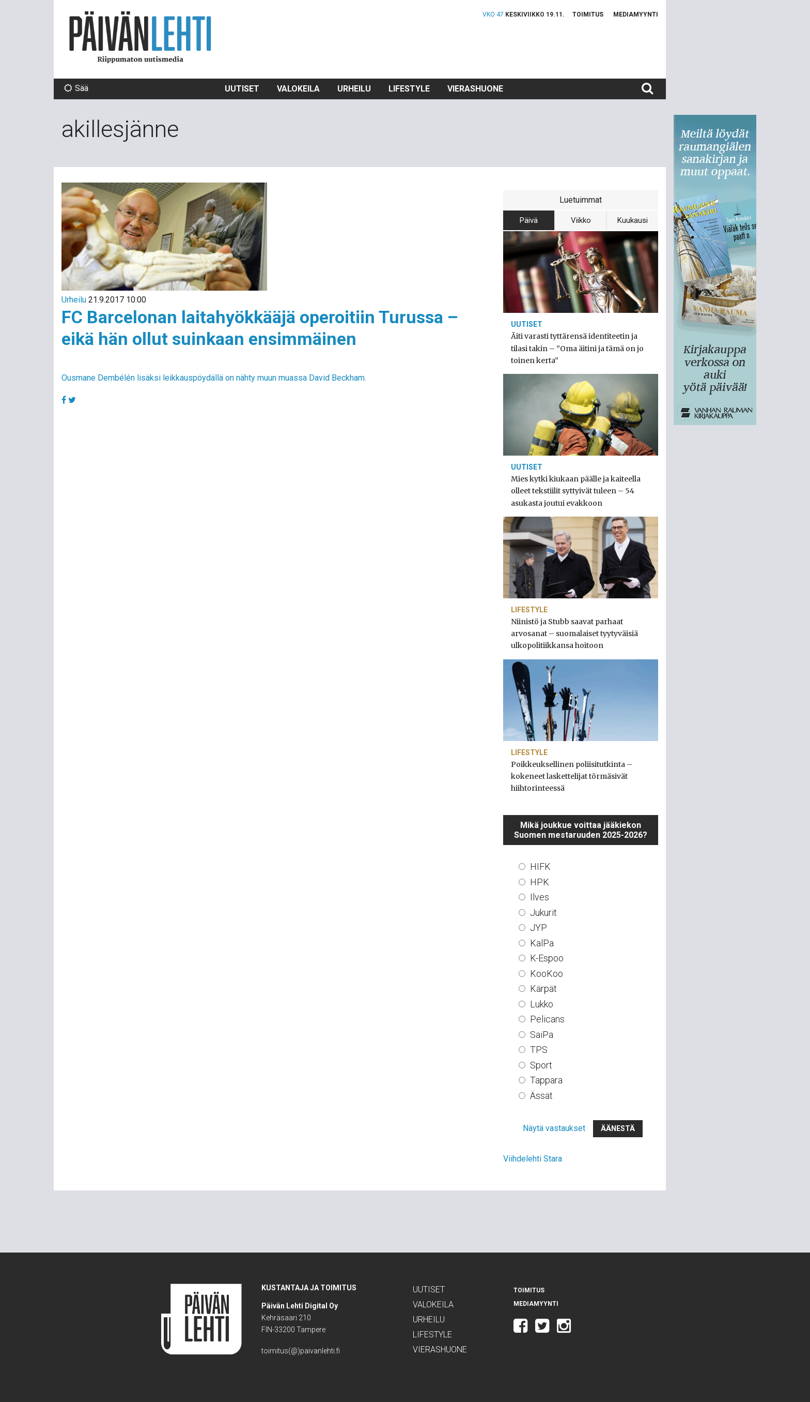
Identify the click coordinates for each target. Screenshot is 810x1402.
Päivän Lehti (140, 37)
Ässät (541, 1095)
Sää (76, 88)
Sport (541, 1065)
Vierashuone (475, 89)
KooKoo (546, 973)
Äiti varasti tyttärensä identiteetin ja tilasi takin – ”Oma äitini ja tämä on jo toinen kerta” (577, 348)
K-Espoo (547, 958)
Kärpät (543, 988)
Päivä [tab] (529, 220)
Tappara (546, 1080)
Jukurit (543, 912)
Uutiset (242, 89)
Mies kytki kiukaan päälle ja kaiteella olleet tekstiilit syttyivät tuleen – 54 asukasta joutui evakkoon (576, 490)
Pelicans (547, 1019)
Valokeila (298, 89)
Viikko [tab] (581, 220)
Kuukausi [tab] (632, 220)
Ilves (539, 897)
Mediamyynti (635, 14)
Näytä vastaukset (554, 1128)
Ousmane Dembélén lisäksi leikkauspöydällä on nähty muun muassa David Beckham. (213, 378)
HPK (539, 882)
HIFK (540, 866)
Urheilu (354, 89)
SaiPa (541, 1034)
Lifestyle (409, 89)
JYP (538, 927)
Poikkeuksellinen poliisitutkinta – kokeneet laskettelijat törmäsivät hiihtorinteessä (571, 776)
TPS (539, 1049)
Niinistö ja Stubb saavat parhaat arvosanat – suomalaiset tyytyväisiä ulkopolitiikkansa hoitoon (574, 633)
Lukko (541, 1004)
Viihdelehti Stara (532, 1159)
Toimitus (587, 14)
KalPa (542, 943)
